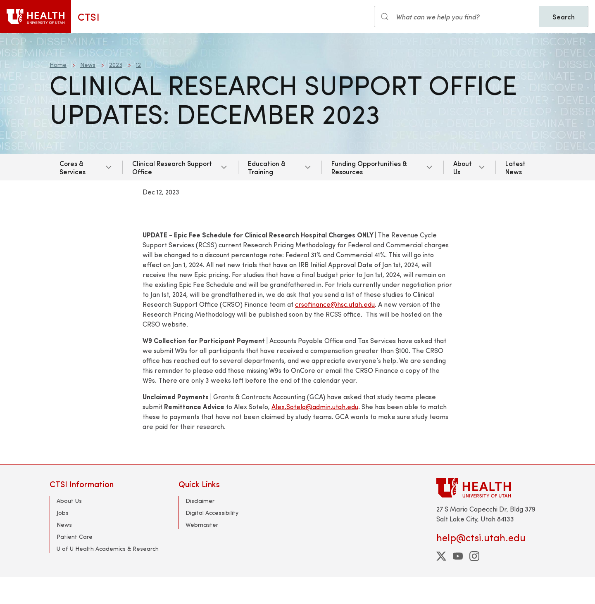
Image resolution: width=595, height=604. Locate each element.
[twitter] (441, 556)
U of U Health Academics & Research (108, 548)
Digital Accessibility (212, 512)
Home (58, 65)
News (87, 65)
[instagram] (474, 556)
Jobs (63, 512)
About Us (462, 167)
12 (138, 65)
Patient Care (75, 536)
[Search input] (456, 16)
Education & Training (267, 167)
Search (563, 16)
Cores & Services (73, 167)
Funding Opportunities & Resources (369, 167)
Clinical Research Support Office (172, 167)
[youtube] (458, 556)
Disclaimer (200, 501)
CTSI (89, 16)
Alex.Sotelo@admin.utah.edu (314, 406)
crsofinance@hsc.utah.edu (335, 304)
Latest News (515, 167)
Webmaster (202, 524)
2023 (115, 65)
